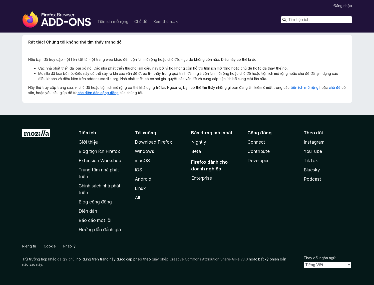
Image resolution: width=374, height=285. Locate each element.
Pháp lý (69, 246)
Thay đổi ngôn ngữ (319, 258)
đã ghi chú (66, 259)
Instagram (314, 142)
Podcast (312, 179)
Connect (256, 142)
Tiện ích (87, 132)
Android (143, 179)
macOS (142, 160)
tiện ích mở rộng (304, 87)
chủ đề (334, 87)
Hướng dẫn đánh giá (100, 229)
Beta (196, 151)
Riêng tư (29, 246)
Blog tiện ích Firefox (99, 151)
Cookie (50, 246)
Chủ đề (140, 21)
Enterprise (201, 178)
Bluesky (312, 169)
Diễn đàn (88, 211)
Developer (258, 160)
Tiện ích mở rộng (112, 21)
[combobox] (316, 19)
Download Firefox (153, 142)
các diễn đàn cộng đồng (98, 93)
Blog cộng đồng (95, 201)
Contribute (258, 151)
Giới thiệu (88, 142)
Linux (140, 188)
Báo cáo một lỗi (95, 220)
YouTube (313, 151)
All (137, 197)
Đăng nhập (343, 6)
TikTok (311, 160)
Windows (144, 151)
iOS (138, 169)
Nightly (198, 142)
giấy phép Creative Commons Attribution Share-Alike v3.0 (200, 259)
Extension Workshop (100, 160)
